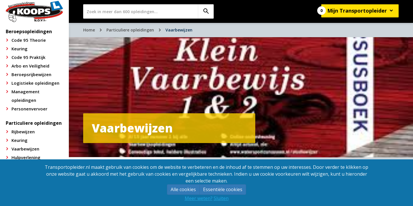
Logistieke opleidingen (35, 83)
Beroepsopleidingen (29, 31)
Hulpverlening (25, 157)
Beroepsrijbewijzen (31, 74)
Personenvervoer (29, 109)
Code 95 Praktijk (28, 57)
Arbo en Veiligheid (30, 66)
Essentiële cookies (222, 189)
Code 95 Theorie (28, 40)
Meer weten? (199, 198)
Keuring (19, 49)
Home (89, 30)
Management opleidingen (25, 96)
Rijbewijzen (23, 131)
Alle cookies (183, 189)
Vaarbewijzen (25, 149)
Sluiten (221, 198)
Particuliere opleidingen (34, 123)
